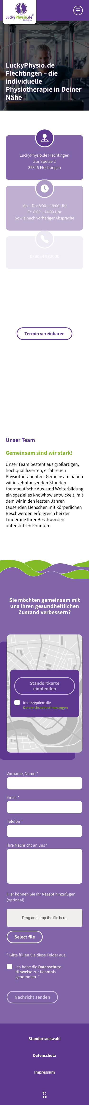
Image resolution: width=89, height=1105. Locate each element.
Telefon (15, 821)
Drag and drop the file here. (44, 918)
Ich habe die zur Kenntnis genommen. (38, 971)
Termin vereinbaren (44, 333)
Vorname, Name (22, 773)
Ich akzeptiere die (45, 705)
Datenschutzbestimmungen (45, 707)
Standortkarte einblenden (44, 686)
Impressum (44, 1072)
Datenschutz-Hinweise (38, 969)
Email (13, 797)
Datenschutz (44, 1055)
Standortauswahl (44, 1038)
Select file (24, 937)
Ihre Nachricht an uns (27, 845)
